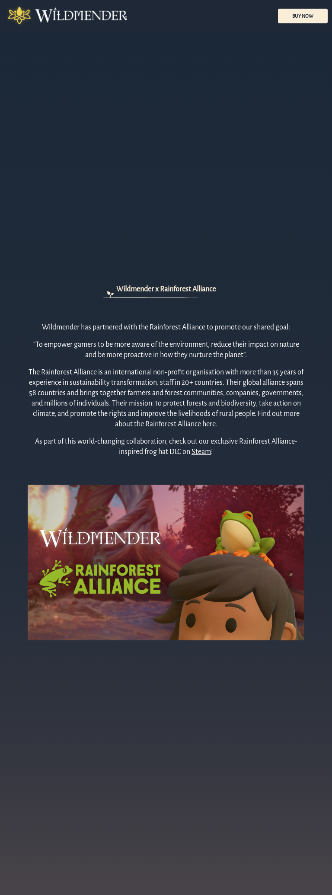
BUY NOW (302, 16)
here (208, 424)
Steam (201, 452)
